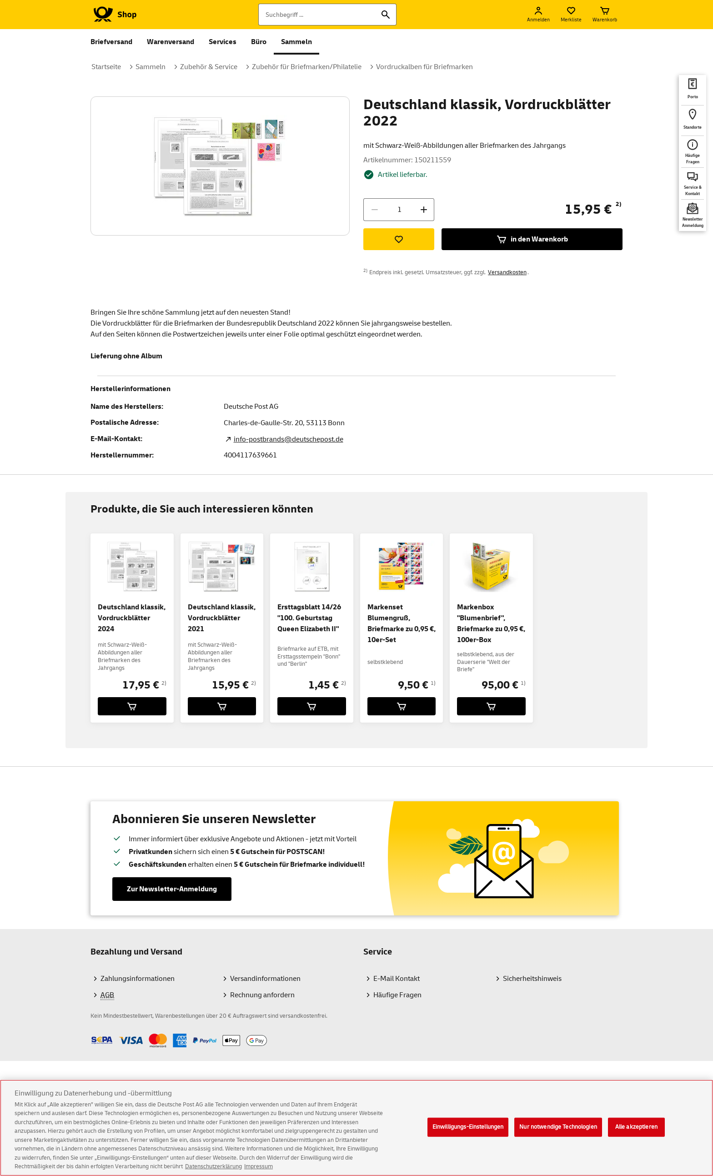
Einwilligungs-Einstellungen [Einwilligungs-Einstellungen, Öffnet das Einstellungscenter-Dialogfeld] (468, 1133)
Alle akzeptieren (636, 1133)
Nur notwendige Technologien (558, 1133)
